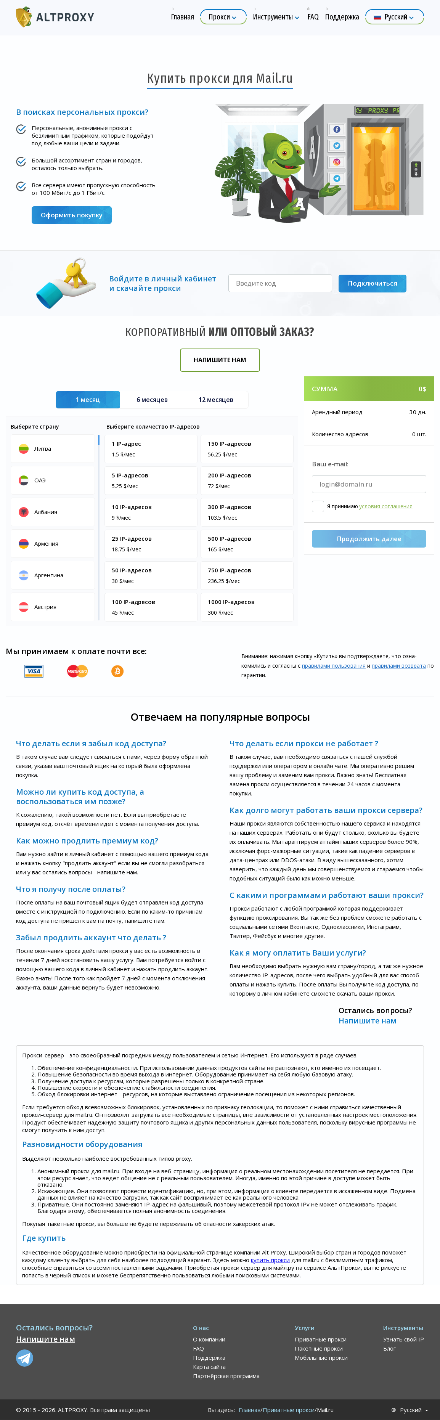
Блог (389, 1348)
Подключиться (372, 283)
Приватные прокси (321, 1339)
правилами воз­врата (399, 665)
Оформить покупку (72, 214)
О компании (209, 1339)
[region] (54, 527)
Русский (411, 1410)
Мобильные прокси (321, 1357)
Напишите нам (220, 360)
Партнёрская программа (226, 1376)
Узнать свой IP (403, 1339)
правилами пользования (334, 665)
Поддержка (209, 1357)
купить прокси (270, 1260)
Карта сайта (209, 1366)
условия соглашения (386, 546)
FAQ (198, 1348)
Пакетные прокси (319, 1348)
